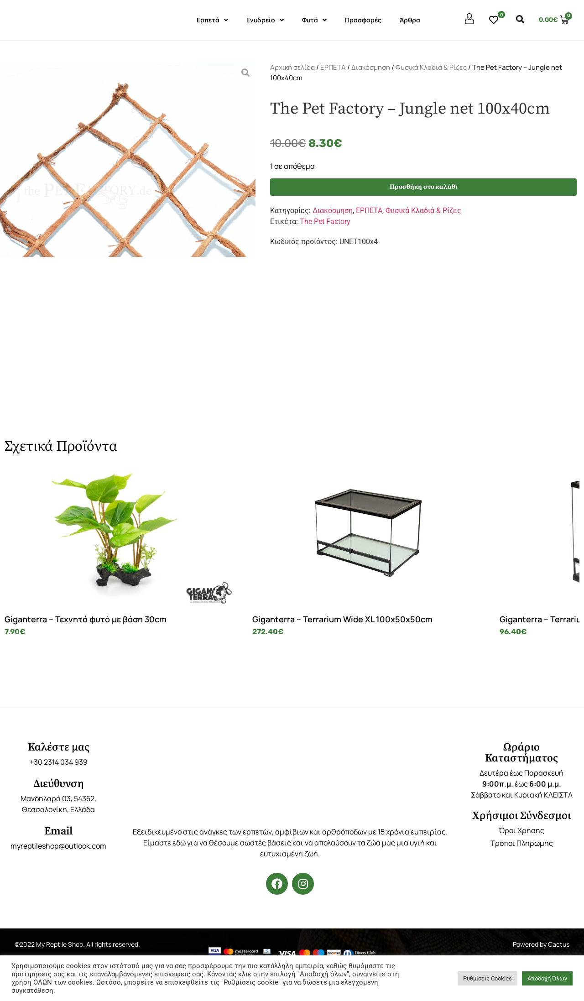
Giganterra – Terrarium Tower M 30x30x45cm (356, 624)
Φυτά (314, 20)
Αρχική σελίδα (292, 67)
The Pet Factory (325, 223)
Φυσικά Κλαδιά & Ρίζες (431, 67)
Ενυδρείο (265, 20)
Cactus (558, 954)
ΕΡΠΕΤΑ (333, 67)
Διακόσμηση (370, 67)
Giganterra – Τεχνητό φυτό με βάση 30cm (74, 624)
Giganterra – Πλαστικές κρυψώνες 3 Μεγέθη (509, 624)
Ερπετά (212, 20)
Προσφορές (363, 20)
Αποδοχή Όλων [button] (547, 978)
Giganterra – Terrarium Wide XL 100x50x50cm (210, 624)
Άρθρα (410, 20)
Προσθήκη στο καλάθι (423, 187)
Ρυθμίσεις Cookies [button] (487, 978)
